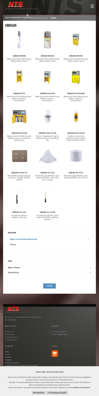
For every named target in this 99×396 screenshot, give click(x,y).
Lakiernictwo (16, 18)
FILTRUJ (49, 286)
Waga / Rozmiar (14, 268)
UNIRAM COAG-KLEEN (47, 133)
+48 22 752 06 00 (60, 332)
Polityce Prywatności (81, 387)
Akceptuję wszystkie (57, 393)
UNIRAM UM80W (47, 56)
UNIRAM (13, 245)
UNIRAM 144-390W (47, 212)
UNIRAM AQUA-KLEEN (76, 133)
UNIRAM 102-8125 (47, 172)
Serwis (7, 354)
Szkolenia (8, 360)
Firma (7, 352)
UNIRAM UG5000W (19, 133)
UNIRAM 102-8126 (76, 172)
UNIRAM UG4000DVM (76, 93)
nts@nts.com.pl (62, 334)
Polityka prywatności (12, 363)
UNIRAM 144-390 (19, 212)
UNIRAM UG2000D (47, 93)
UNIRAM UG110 (19, 93)
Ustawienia (38, 393)
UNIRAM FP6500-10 (19, 172)
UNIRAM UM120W (76, 56)
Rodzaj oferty (13, 272)
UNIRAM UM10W (19, 56)
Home (7, 18)
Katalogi (8, 357)
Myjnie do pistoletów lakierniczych (35, 18)
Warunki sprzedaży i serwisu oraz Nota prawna (21, 365)
